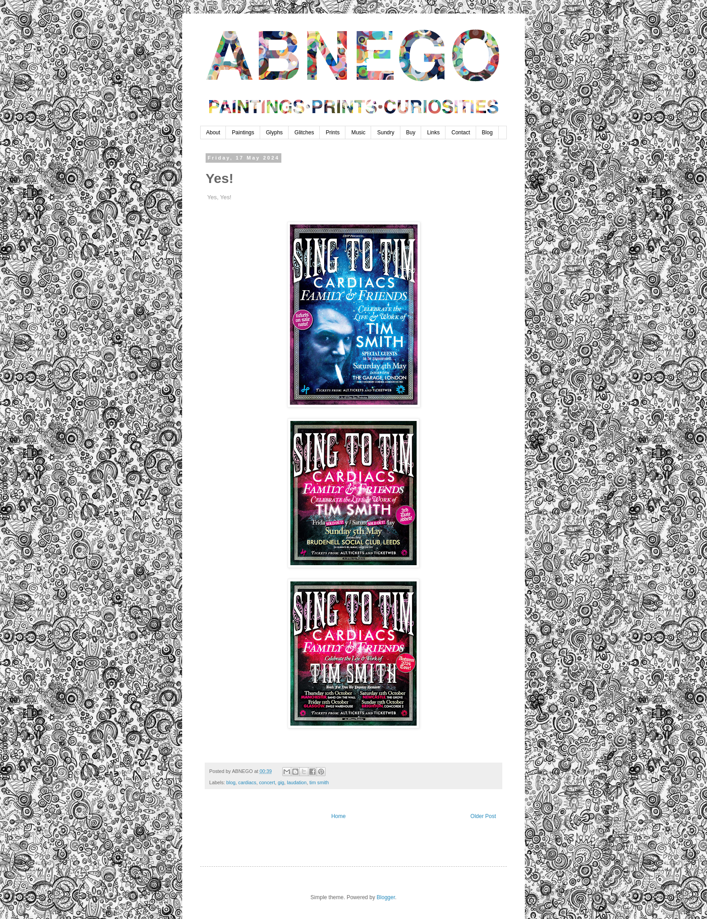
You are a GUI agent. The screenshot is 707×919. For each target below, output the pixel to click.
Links (433, 132)
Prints (333, 132)
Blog (487, 132)
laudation (297, 782)
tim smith (319, 782)
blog (230, 782)
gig (281, 782)
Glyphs (274, 132)
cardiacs (247, 782)
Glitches (304, 132)
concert (267, 782)
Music (358, 132)
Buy (411, 132)
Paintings (243, 132)
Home (338, 816)
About (213, 132)
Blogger (385, 897)
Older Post (483, 816)
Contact (460, 132)
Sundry (385, 132)
